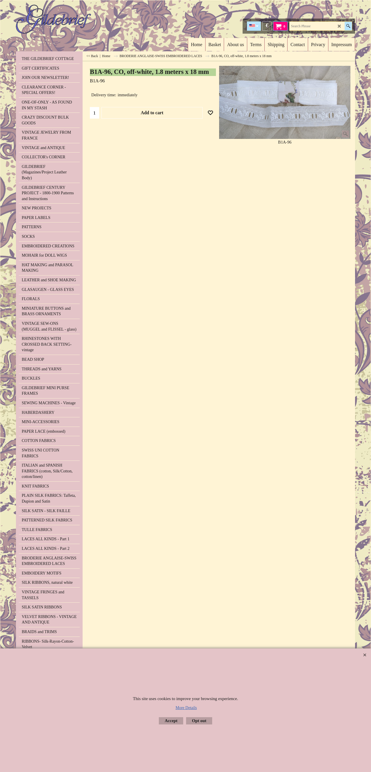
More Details (186, 708)
